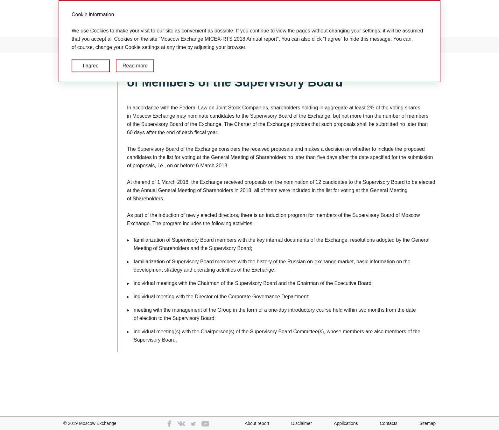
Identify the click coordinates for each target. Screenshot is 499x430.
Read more (135, 65)
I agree (91, 65)
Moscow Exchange (97, 423)
